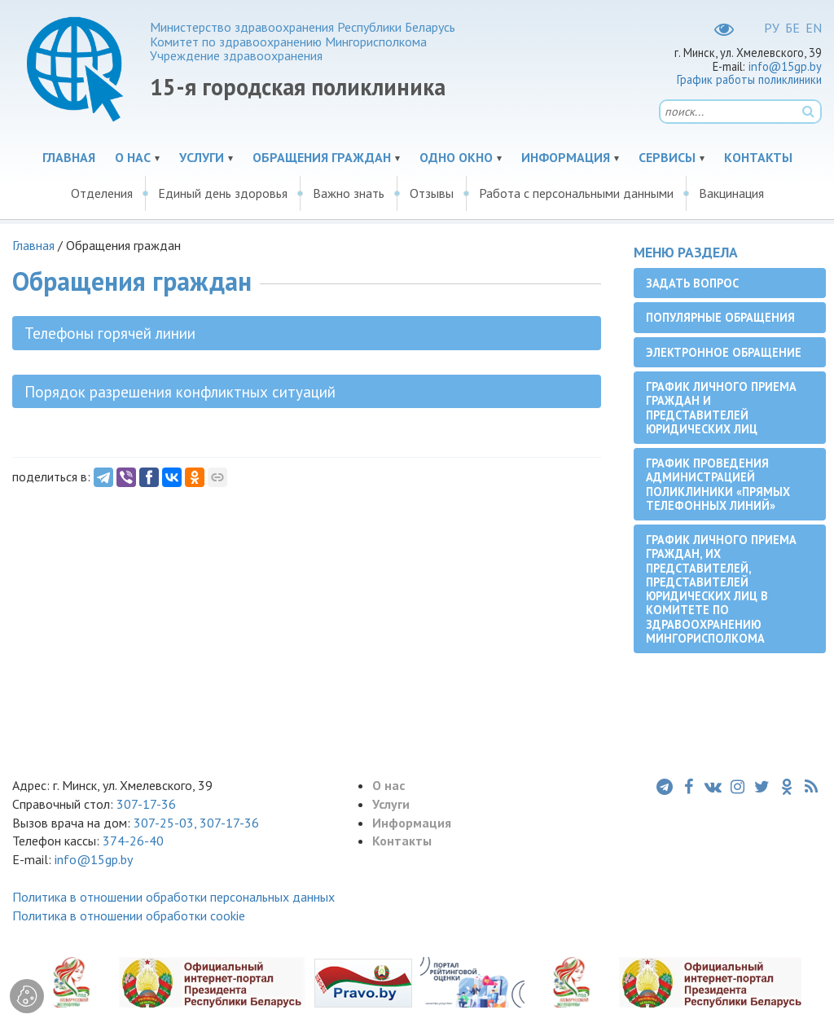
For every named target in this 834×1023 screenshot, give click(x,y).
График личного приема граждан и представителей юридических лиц (721, 408)
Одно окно (456, 157)
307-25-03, (167, 822)
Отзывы (432, 193)
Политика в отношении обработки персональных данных (173, 897)
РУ (771, 28)
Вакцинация (731, 193)
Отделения (102, 193)
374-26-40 (133, 840)
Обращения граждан (321, 157)
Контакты (758, 157)
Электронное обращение (723, 352)
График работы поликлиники (749, 79)
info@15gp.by (785, 66)
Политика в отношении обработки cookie (128, 915)
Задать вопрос (692, 283)
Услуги (201, 157)
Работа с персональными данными (576, 193)
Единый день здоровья (223, 193)
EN (813, 28)
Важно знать (348, 193)
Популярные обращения (720, 317)
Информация (565, 157)
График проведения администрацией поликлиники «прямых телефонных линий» (718, 484)
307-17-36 (146, 804)
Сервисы (667, 157)
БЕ (792, 28)
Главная (68, 157)
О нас (133, 157)
